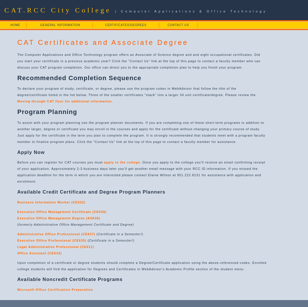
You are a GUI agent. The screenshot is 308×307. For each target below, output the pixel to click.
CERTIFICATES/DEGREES (126, 25)
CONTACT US (178, 25)
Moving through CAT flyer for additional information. (65, 101)
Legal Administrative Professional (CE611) (55, 247)
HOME (15, 25)
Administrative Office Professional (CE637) (56, 234)
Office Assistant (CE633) (39, 253)
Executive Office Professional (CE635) (51, 240)
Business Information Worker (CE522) (51, 202)
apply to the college (122, 162)
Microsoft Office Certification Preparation (55, 289)
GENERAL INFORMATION (60, 25)
